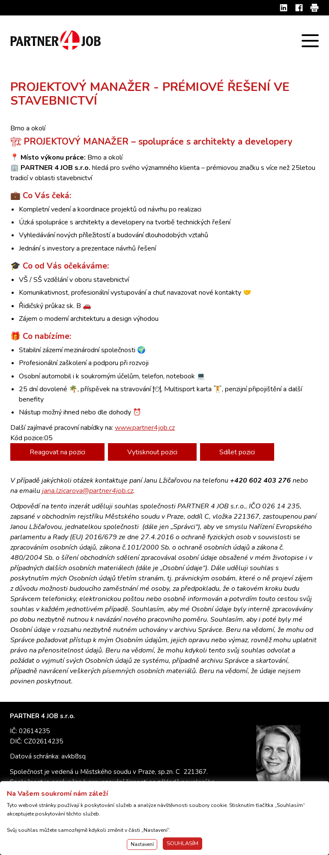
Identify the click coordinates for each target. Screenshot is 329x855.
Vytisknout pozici (152, 452)
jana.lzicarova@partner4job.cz (87, 490)
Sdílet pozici (237, 452)
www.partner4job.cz (145, 427)
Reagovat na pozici (57, 452)
